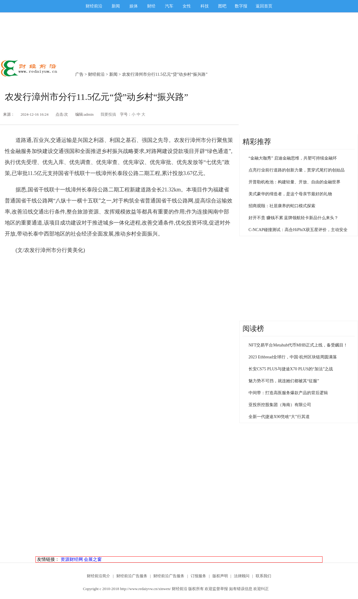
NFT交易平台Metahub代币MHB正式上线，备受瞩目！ (298, 345)
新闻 (116, 6)
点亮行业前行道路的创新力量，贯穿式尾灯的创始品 (297, 170)
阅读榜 (253, 328)
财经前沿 (94, 6)
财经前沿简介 (98, 576)
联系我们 (263, 576)
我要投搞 (108, 114)
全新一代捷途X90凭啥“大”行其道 (279, 416)
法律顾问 (241, 576)
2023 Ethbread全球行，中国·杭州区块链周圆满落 (293, 357)
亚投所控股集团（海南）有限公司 (280, 405)
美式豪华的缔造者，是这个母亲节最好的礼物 (290, 194)
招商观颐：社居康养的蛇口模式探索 (282, 206)
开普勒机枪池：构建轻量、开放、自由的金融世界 (294, 182)
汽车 (169, 6)
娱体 (133, 6)
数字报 (241, 6)
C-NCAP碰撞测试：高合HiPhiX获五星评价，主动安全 (298, 229)
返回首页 (264, 6)
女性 (187, 6)
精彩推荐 (257, 142)
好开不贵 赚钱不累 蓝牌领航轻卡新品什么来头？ (293, 218)
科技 (204, 6)
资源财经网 (72, 559)
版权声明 (220, 576)
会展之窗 (93, 559)
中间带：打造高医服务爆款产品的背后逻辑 (288, 393)
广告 (79, 74)
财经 (151, 6)
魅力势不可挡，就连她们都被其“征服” (284, 381)
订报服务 (198, 576)
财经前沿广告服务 (131, 576)
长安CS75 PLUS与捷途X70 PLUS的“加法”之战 (291, 369)
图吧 (222, 6)
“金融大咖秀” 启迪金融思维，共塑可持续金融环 (293, 158)
